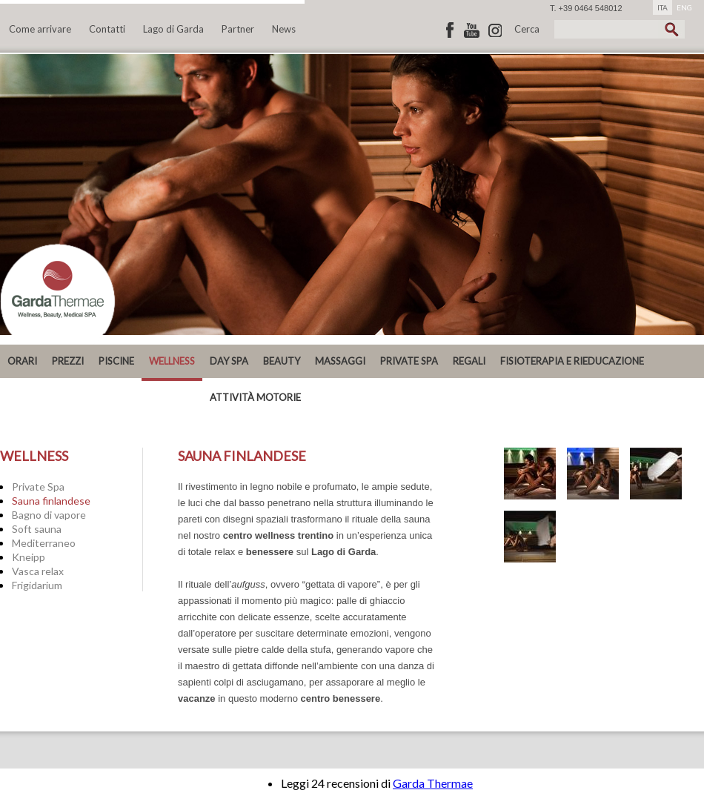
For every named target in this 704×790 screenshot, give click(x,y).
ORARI (22, 361)
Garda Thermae (433, 783)
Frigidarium (37, 585)
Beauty (281, 361)
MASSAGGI (340, 361)
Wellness (172, 361)
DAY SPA (229, 361)
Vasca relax (38, 571)
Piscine (116, 361)
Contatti (107, 29)
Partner (238, 29)
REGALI (469, 361)
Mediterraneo (44, 543)
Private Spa (38, 486)
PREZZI (68, 361)
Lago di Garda (173, 29)
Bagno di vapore (49, 514)
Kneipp (28, 557)
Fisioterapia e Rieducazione (572, 361)
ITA (662, 7)
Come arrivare (40, 29)
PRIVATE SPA (409, 361)
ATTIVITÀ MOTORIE (255, 397)
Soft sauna (37, 528)
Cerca (526, 29)
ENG (684, 7)
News (284, 29)
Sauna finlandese (51, 500)
